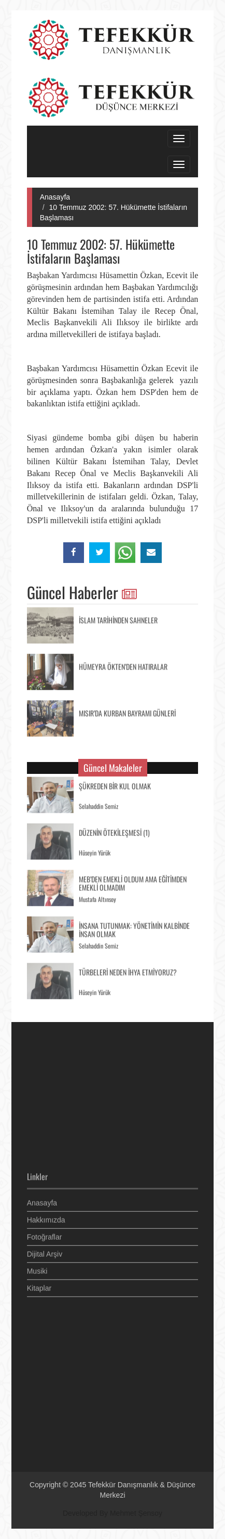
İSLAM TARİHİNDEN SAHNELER (118, 618)
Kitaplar (39, 1286)
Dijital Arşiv (44, 1252)
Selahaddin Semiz (98, 804)
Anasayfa (55, 197)
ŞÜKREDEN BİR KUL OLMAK (115, 784)
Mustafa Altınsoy (97, 897)
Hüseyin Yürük (94, 851)
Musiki (37, 1269)
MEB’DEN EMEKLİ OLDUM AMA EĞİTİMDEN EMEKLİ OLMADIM (133, 882)
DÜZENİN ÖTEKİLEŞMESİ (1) (114, 831)
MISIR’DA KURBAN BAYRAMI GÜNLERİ (127, 711)
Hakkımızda (46, 1218)
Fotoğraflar (44, 1235)
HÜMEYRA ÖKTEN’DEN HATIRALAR (123, 665)
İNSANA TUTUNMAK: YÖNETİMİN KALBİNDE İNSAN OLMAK (134, 928)
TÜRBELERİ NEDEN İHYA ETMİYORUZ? (128, 970)
